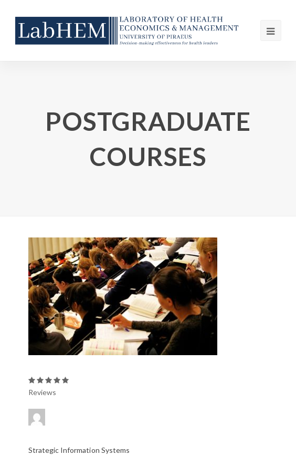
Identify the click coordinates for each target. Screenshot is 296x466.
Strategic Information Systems (79, 450)
